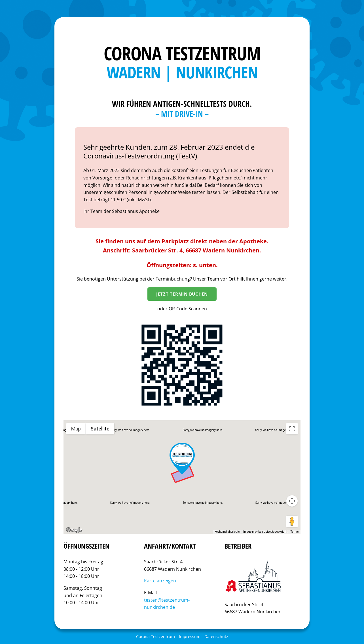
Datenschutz (216, 636)
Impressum (189, 636)
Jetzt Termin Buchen (182, 294)
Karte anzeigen (160, 581)
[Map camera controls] (292, 501)
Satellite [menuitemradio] (99, 429)
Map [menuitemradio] (76, 429)
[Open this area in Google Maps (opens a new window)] (74, 530)
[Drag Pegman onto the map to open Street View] (292, 521)
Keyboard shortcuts (227, 531)
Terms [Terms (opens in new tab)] (295, 531)
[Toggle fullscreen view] (292, 428)
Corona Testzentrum (155, 636)
